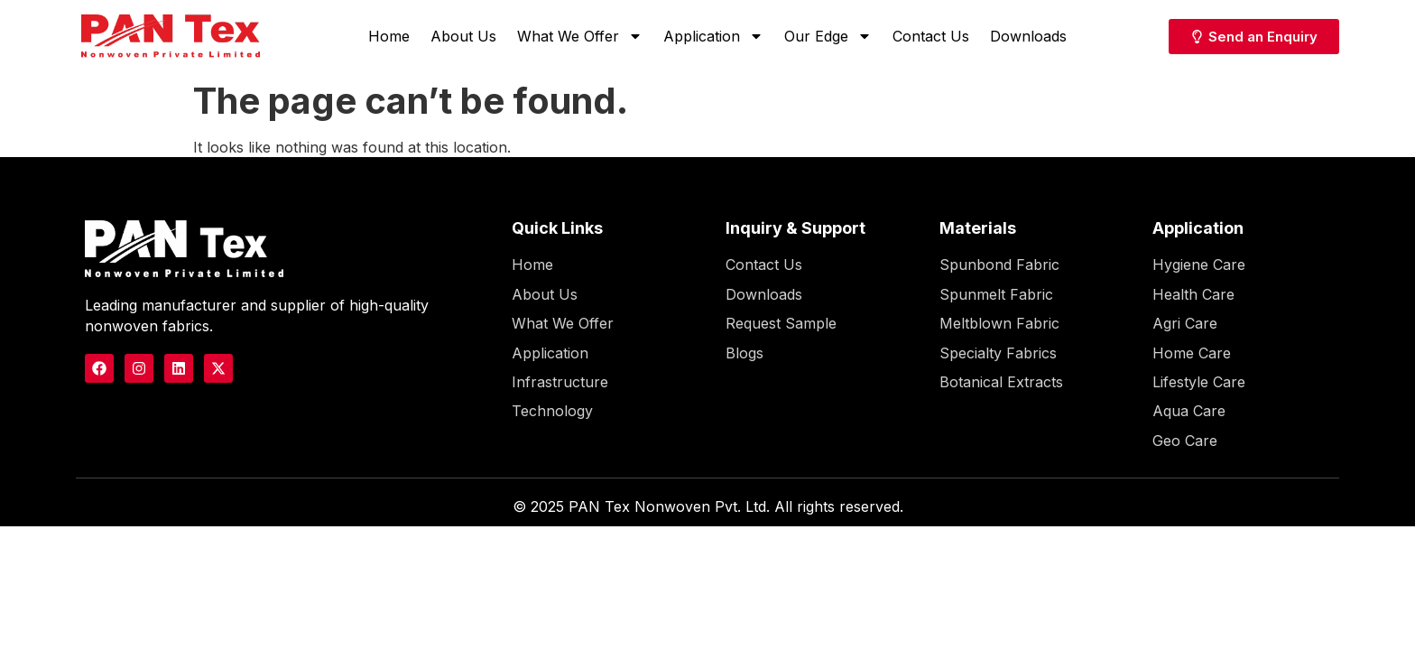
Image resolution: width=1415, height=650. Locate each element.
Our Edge (828, 36)
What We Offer (580, 36)
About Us (463, 36)
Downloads (1028, 36)
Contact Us (930, 36)
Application (713, 36)
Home (389, 36)
